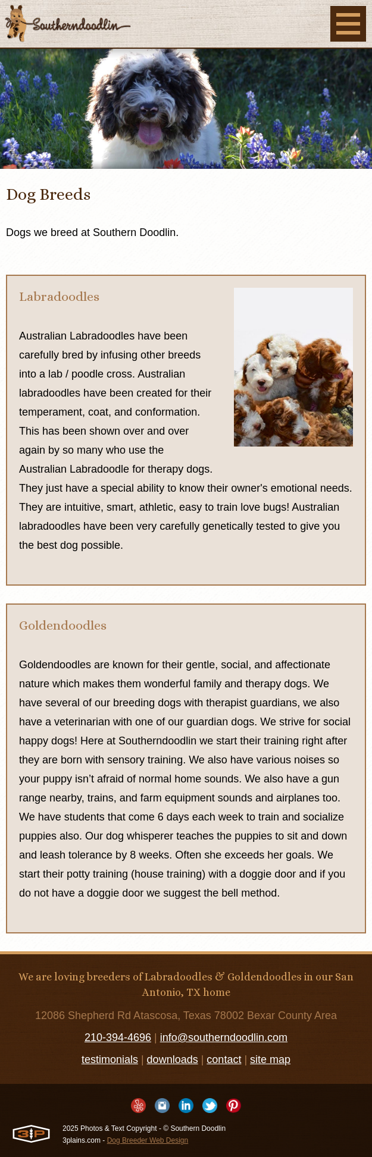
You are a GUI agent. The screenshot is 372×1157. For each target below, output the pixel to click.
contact (224, 1059)
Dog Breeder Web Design (148, 1140)
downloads (172, 1059)
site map (270, 1059)
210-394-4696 (118, 1037)
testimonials (110, 1059)
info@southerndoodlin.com (223, 1037)
